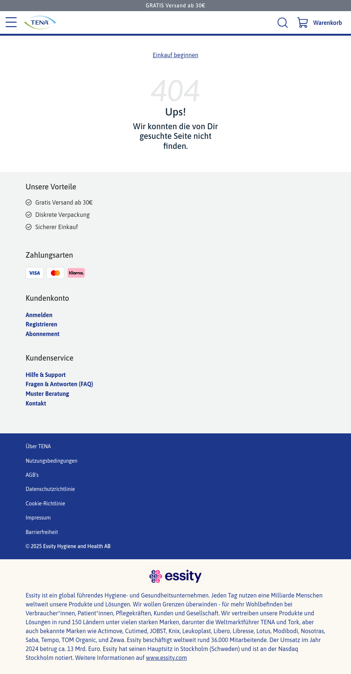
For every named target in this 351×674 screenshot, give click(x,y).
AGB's (32, 475)
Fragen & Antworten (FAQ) (59, 384)
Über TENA (38, 446)
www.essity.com (166, 657)
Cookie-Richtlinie (45, 504)
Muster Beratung (47, 393)
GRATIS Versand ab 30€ (175, 6)
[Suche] (283, 22)
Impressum (38, 518)
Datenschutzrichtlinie (50, 489)
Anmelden (39, 315)
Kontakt (36, 403)
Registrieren (41, 324)
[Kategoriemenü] (11, 22)
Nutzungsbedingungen (51, 461)
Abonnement (42, 334)
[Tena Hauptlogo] (74, 22)
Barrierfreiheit (42, 532)
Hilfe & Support (46, 374)
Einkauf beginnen (175, 55)
